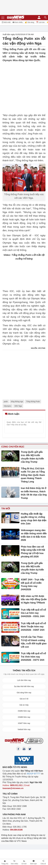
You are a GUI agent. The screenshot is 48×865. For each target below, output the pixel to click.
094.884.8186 (16, 830)
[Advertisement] (24, 86)
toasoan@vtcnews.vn (13, 788)
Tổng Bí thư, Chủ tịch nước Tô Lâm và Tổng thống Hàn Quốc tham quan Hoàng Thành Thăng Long (33, 475)
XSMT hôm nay (24, 723)
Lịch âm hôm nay (24, 680)
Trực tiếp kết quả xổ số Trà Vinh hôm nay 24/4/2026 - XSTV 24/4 (33, 656)
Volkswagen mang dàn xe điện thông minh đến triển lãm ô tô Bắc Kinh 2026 (34, 535)
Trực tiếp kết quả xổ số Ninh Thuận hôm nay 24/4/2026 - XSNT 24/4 (33, 626)
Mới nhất (6, 22)
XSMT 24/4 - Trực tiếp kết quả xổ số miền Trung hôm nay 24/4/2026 (32, 584)
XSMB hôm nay (24, 717)
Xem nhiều (18, 22)
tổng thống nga (17, 401)
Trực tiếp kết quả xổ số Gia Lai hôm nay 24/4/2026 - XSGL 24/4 (33, 613)
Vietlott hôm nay (24, 729)
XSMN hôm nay (24, 711)
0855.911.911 (16, 785)
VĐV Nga (18, 406)
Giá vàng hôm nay (24, 693)
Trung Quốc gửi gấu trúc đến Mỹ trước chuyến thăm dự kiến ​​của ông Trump (33, 457)
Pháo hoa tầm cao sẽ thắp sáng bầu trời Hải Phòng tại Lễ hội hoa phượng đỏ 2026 (33, 551)
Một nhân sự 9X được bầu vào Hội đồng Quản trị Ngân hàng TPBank (34, 599)
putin (6, 401)
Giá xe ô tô (24, 699)
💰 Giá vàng (29, 22)
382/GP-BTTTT (34, 774)
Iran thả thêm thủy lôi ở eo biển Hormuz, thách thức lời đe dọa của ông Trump (34, 493)
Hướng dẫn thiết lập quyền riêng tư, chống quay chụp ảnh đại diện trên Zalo (33, 519)
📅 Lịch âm (40, 22)
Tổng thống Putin (33, 401)
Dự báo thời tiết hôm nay (24, 686)
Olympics (7, 406)
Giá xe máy (24, 705)
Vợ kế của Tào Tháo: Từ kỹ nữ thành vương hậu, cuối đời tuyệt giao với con (34, 642)
